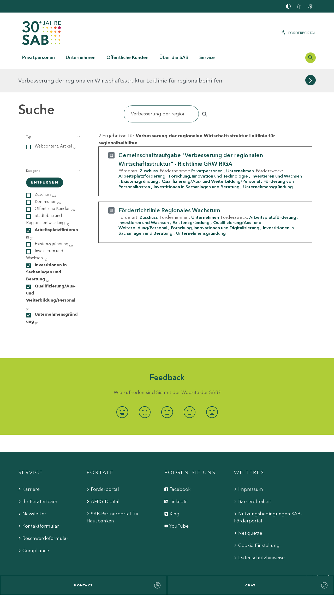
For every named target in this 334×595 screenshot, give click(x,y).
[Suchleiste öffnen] (310, 57)
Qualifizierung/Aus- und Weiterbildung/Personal (211, 157)
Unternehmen (240, 147)
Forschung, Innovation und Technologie (208, 152)
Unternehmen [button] (81, 57)
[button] (52, 113)
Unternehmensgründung (268, 162)
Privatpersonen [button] (38, 57)
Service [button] (207, 57)
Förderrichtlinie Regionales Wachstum (169, 186)
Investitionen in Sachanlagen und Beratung (197, 162)
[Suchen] (161, 90)
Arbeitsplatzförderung (141, 152)
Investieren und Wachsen (143, 198)
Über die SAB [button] (173, 57)
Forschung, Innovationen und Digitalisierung (215, 204)
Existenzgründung (139, 157)
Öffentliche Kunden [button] (127, 57)
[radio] (122, 388)
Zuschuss (149, 147)
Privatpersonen (207, 147)
